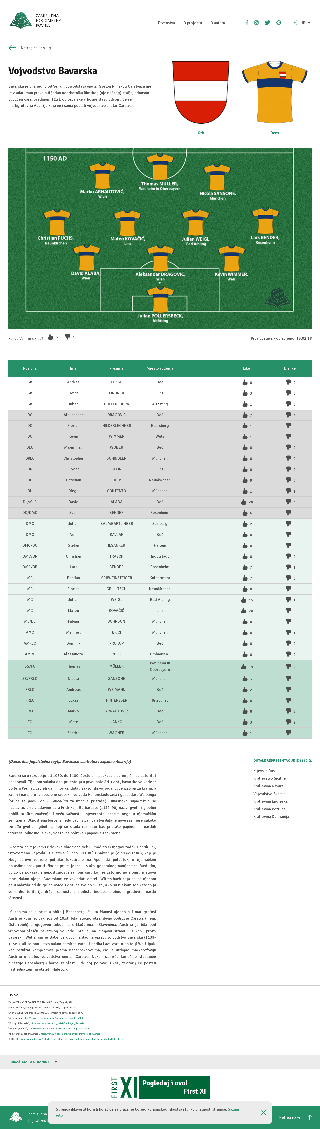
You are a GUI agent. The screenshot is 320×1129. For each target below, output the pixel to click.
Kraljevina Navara (268, 848)
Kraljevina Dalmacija (271, 879)
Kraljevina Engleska (270, 863)
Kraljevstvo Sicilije (269, 841)
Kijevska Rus (264, 833)
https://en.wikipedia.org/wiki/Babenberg (100, 1039)
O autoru (217, 22)
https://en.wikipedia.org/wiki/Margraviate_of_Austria (70, 1033)
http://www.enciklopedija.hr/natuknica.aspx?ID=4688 (53, 1018)
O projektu (192, 22)
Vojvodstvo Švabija (269, 856)
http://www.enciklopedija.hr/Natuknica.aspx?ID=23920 (59, 1028)
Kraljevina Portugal (270, 871)
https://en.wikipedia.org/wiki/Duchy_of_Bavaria (57, 1023)
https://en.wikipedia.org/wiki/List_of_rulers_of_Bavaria (46, 1039)
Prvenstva (166, 22)
